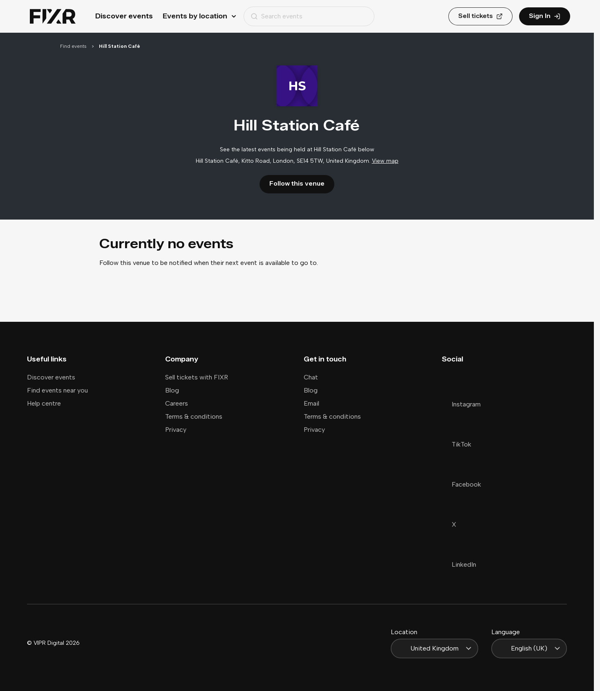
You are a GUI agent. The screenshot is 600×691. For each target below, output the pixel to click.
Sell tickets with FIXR (196, 377)
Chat (311, 377)
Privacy (175, 429)
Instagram (461, 404)
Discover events (124, 16)
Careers (176, 403)
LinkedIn (459, 564)
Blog (172, 390)
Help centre (44, 403)
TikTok (456, 444)
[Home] (53, 17)
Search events (276, 16)
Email (311, 403)
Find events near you (57, 390)
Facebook (461, 484)
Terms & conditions (193, 416)
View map (385, 160)
